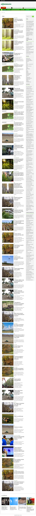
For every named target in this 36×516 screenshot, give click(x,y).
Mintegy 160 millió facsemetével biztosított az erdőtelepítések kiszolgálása (19, 89)
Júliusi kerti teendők (28, 143)
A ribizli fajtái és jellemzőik (29, 259)
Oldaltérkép (22, 9)
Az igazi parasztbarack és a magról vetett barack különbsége (29, 97)
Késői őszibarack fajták (29, 236)
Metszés (27, 72)
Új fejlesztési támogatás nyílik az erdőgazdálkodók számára (18, 20)
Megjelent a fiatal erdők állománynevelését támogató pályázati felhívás (19, 292)
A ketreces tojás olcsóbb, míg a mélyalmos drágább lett (22, 508)
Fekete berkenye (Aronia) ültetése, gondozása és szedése (29, 161)
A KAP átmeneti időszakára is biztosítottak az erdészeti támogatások (19, 483)
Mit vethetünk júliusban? (29, 142)
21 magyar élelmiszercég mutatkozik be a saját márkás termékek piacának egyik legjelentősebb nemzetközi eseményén (29, 34)
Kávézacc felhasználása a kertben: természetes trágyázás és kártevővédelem (30, 206)
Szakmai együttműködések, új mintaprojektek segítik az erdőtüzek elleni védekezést (19, 174)
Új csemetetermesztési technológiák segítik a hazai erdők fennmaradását (19, 124)
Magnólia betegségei (28, 166)
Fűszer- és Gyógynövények (29, 64)
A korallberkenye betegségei (29, 202)
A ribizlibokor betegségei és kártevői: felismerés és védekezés (29, 155)
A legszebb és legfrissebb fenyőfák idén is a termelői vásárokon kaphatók (18, 211)
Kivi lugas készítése (28, 157)
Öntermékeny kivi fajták (29, 190)
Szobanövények (28, 77)
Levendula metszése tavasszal (30, 91)
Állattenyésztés (28, 58)
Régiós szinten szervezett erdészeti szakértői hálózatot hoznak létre (19, 314)
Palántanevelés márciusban (29, 101)
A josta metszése (28, 92)
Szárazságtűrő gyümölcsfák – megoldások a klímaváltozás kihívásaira (29, 233)
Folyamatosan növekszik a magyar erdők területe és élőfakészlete (18, 357)
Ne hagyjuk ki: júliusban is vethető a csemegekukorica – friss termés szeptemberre (29, 135)
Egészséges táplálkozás (29, 60)
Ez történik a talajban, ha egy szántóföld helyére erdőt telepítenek (19, 281)
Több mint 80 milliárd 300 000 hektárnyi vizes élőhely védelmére (19, 438)
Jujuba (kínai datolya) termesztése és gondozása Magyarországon (29, 230)
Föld (15, 278)
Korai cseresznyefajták (29, 246)
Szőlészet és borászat (29, 78)
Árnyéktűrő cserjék (28, 171)
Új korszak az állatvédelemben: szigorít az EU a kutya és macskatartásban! (30, 47)
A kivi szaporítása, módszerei (29, 265)
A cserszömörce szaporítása (29, 116)
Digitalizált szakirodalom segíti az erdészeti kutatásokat (18, 198)
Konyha (27, 70)
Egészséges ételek (28, 59)
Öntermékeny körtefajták (29, 184)
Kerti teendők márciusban (29, 102)
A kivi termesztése (28, 186)
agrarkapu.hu (16, 34)
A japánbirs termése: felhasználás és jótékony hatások (29, 209)
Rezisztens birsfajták (28, 252)
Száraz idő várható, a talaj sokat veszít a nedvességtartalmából (13, 508)
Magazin (16, 344)
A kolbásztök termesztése (29, 201)
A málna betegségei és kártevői (30, 258)
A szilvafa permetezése (29, 172)
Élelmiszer (27, 61)
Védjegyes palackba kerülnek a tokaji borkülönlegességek (5, 508)
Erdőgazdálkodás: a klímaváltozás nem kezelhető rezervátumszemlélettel (19, 303)
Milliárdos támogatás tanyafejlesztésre (18, 8)
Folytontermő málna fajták (29, 189)
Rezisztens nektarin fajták (29, 235)
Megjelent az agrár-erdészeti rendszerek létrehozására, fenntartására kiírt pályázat (19, 113)
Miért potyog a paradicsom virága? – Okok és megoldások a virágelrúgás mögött (30, 140)
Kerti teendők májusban (29, 86)
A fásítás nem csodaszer (18, 427)
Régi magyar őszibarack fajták (29, 194)
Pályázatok (16, 40)
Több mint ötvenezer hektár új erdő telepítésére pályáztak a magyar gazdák (19, 336)
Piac (26, 76)
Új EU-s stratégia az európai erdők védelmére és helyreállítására (19, 460)
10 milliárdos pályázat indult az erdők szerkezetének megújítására (19, 43)
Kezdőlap (4, 9)
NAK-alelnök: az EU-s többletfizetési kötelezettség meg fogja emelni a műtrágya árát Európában (30, 509)
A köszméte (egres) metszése (30, 185)
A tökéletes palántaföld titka (29, 112)
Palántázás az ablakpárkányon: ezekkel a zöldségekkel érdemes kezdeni (30, 110)
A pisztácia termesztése (29, 177)
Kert (26, 69)
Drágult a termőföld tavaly (18, 416)
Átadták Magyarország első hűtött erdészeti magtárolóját (18, 246)
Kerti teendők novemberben (29, 121)
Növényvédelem (18, 435)
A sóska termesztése (28, 120)
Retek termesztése (28, 117)
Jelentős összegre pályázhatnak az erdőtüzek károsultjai (18, 258)
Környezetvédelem (17, 29)
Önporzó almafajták (28, 193)
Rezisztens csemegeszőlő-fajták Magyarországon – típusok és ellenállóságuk (29, 216)
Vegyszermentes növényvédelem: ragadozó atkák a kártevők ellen (29, 107)
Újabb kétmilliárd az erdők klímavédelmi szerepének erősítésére (18, 32)
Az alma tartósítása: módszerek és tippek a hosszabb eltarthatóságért (30, 256)
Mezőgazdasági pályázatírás (15, 9)
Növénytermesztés (28, 73)
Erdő (14, 29)
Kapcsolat (8, 9)
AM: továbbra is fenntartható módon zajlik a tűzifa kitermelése (19, 404)
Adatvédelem (27, 9)
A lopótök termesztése (29, 200)
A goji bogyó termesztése (29, 158)
